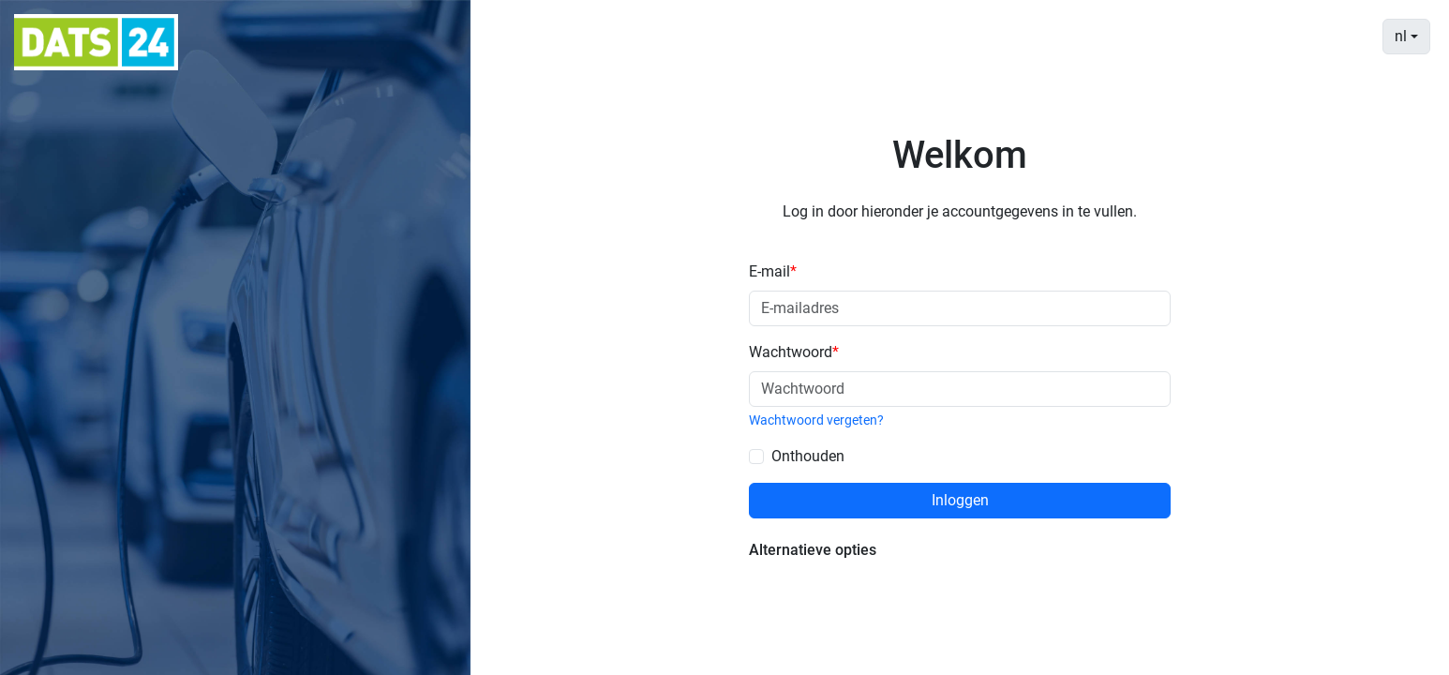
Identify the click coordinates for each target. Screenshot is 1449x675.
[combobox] (1406, 36)
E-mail (773, 271)
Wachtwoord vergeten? (816, 420)
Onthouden (807, 456)
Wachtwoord (794, 352)
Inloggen (960, 500)
